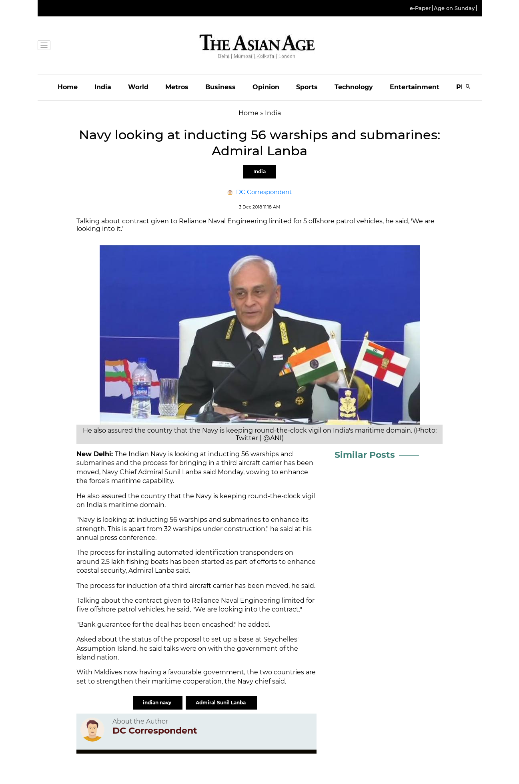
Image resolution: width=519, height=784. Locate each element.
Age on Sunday (454, 8)
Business (220, 87)
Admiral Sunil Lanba (221, 703)
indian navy (157, 703)
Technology (354, 87)
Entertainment (414, 87)
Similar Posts (365, 454)
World (138, 87)
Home (68, 87)
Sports (307, 87)
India (102, 87)
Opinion (265, 87)
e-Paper (420, 8)
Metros (176, 87)
